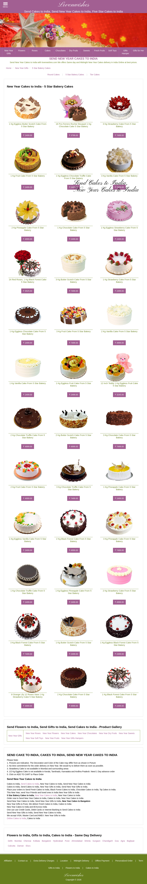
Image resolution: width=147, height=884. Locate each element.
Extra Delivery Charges (44, 861)
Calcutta (11, 846)
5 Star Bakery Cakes (75, 74)
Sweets (86, 50)
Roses (35, 50)
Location (64, 861)
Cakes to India (92, 868)
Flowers (21, 50)
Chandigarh (107, 841)
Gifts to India (54, 868)
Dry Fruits (73, 50)
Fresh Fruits (99, 50)
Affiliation (8, 861)
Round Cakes (53, 74)
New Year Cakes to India (46, 795)
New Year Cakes (68, 733)
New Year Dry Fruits (108, 733)
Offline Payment (102, 861)
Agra (123, 841)
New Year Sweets (127, 733)
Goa (117, 841)
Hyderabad (58, 841)
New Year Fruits (52, 738)
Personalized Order (124, 861)
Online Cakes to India (16, 818)
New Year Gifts (8, 52)
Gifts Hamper (125, 52)
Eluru (28, 846)
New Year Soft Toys (34, 738)
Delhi (10, 841)
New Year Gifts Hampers (72, 738)
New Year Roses (33, 733)
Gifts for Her (138, 50)
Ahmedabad (77, 841)
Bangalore (46, 841)
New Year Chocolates (87, 733)
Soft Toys (112, 50)
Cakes (48, 50)
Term (141, 861)
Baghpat (130, 841)
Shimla (87, 841)
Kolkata (36, 841)
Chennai (27, 841)
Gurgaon (96, 841)
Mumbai (18, 841)
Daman (20, 846)
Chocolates (61, 50)
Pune (67, 841)
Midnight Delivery (81, 861)
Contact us (23, 861)
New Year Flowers (51, 733)
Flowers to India (73, 868)
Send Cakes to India (30, 784)
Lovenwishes (73, 5)
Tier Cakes (94, 74)
